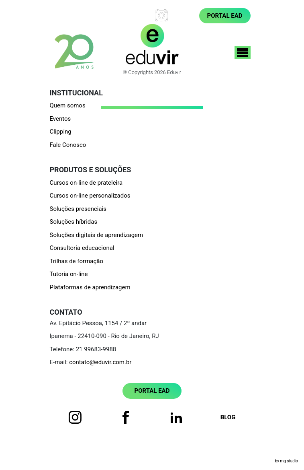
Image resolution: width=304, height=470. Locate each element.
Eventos (60, 118)
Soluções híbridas (74, 221)
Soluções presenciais (78, 208)
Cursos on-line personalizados (90, 195)
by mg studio (286, 461)
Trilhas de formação (77, 261)
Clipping (60, 131)
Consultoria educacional (82, 247)
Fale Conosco (68, 144)
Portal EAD (225, 15)
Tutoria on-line (69, 274)
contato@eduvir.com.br (100, 362)
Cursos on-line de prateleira (86, 182)
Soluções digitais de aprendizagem (96, 235)
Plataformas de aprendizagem (90, 287)
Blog (183, 15)
